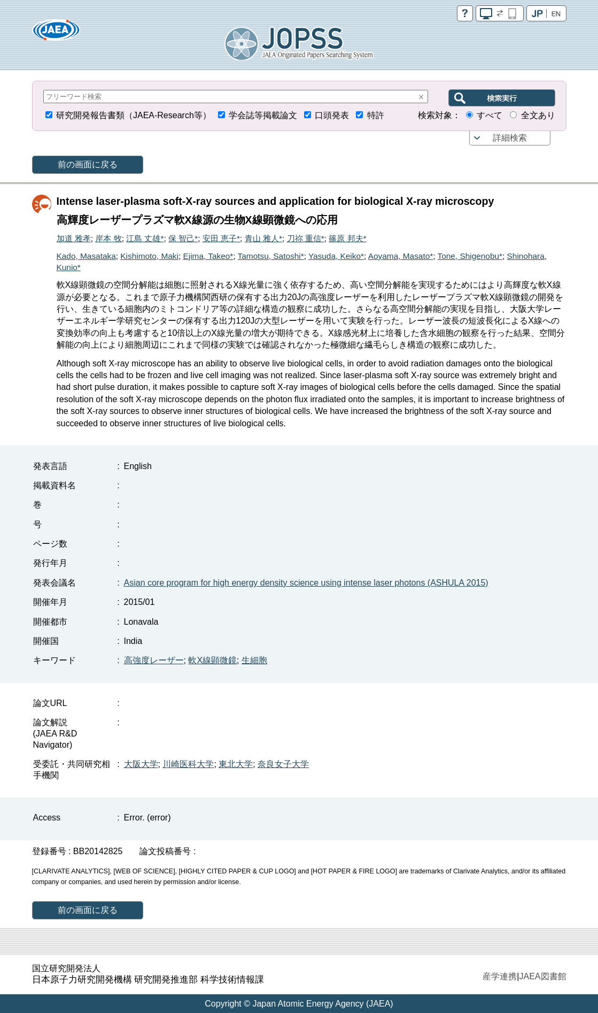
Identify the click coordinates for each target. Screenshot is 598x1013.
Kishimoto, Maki (149, 255)
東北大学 (236, 764)
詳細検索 (510, 137)
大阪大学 (141, 764)
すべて (489, 115)
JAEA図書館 (542, 976)
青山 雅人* (263, 238)
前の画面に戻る (88, 164)
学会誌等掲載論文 (263, 115)
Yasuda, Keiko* (336, 255)
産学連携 (500, 976)
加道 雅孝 (74, 238)
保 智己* (183, 238)
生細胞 (254, 660)
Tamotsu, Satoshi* (271, 255)
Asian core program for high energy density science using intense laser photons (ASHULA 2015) (306, 582)
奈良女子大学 (283, 764)
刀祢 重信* (305, 238)
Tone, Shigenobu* (470, 255)
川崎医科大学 (188, 764)
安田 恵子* (221, 238)
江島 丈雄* (145, 238)
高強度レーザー (154, 660)
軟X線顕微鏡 (212, 660)
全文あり (538, 115)
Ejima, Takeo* (208, 255)
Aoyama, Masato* (400, 255)
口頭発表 (332, 115)
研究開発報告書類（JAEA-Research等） (133, 115)
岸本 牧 (108, 238)
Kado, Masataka (86, 255)
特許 (375, 115)
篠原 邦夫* (347, 238)
